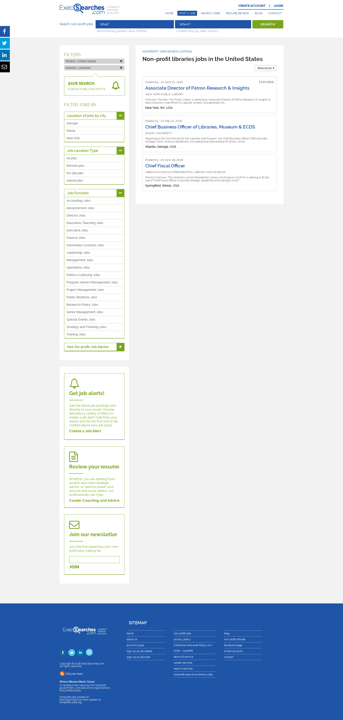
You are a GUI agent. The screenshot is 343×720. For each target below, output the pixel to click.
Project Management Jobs (85, 289)
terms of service (183, 656)
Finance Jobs (75, 237)
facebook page (233, 645)
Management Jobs (79, 260)
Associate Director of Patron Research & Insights (197, 88)
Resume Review (237, 13)
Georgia (72, 123)
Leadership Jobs (78, 252)
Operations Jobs (78, 267)
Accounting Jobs (78, 200)
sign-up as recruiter (138, 657)
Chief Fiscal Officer (165, 165)
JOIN (74, 566)
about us (132, 639)
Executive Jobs (77, 230)
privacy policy (182, 639)
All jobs (71, 158)
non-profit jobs (182, 633)
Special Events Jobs (80, 319)
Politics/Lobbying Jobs (83, 275)
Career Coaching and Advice (94, 500)
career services (183, 662)
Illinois (70, 130)
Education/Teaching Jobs (84, 223)
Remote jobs (75, 165)
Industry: (93, 67)
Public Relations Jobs (81, 297)
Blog (258, 13)
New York (73, 138)
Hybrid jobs (74, 180)
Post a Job (187, 13)
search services (183, 668)
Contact (275, 13)
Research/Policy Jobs (82, 304)
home (130, 633)
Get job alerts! (86, 393)
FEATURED (266, 82)
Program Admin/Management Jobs (92, 282)
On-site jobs (75, 173)
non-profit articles (234, 639)
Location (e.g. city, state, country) (197, 30)
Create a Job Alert (85, 431)
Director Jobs (76, 215)
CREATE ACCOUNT (252, 6)
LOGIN (278, 6)
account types (135, 645)
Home (169, 13)
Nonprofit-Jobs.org (71, 702)
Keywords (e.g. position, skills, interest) (122, 30)
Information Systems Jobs (85, 245)
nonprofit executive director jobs (193, 674)
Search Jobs (210, 13)
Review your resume (94, 467)
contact (228, 657)
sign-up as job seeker (139, 651)
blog (226, 633)
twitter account (233, 651)
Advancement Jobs (80, 208)
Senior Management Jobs (84, 312)
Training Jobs (76, 334)
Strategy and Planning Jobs (86, 327)
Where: (93, 61)
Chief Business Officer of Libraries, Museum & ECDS (200, 127)
